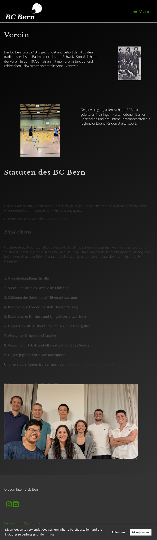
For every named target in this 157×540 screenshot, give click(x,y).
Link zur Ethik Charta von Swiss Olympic (94, 368)
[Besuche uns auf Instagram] (9, 504)
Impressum (12, 523)
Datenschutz (33, 523)
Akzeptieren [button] (140, 532)
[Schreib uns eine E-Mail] (16, 504)
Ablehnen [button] (118, 532)
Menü (142, 11)
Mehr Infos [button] (46, 534)
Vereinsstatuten (57, 223)
